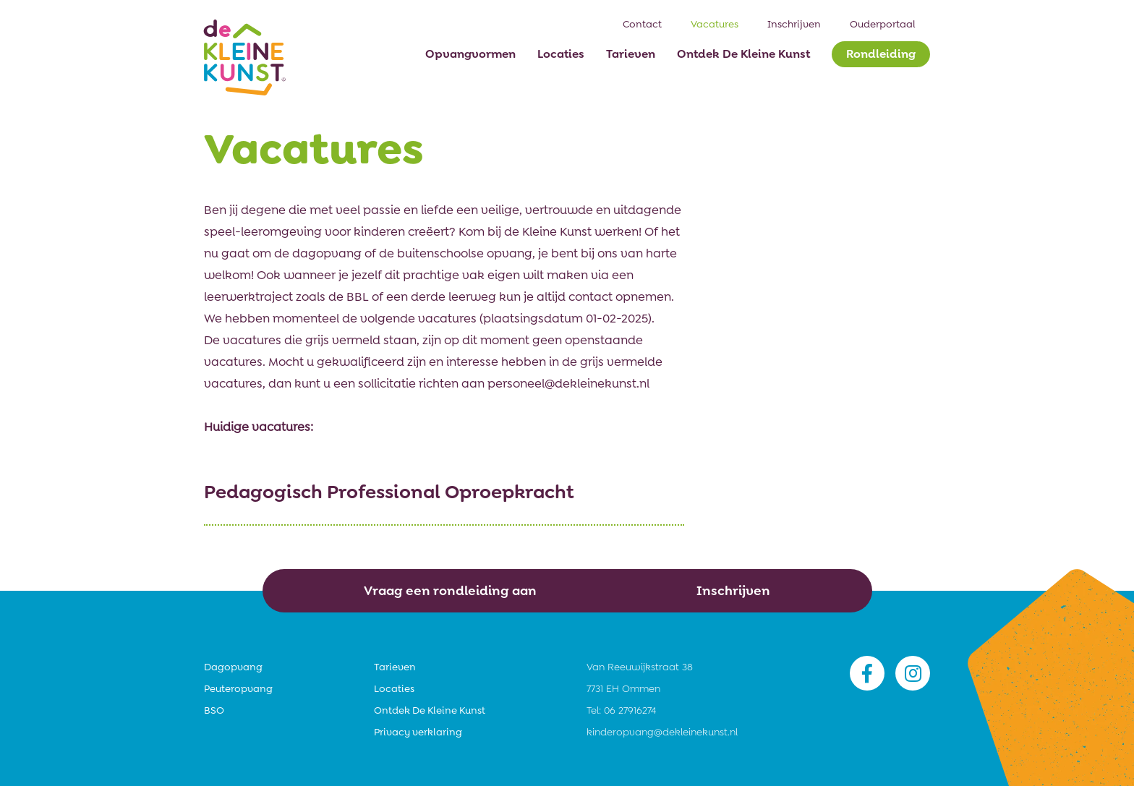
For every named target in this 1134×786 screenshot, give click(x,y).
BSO (214, 710)
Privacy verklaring (418, 731)
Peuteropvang (238, 688)
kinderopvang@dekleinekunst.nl (662, 731)
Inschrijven (733, 591)
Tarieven (395, 666)
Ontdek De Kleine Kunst (429, 710)
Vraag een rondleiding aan (450, 591)
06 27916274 (630, 710)
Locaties (394, 688)
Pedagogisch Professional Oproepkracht (389, 491)
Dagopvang (233, 666)
